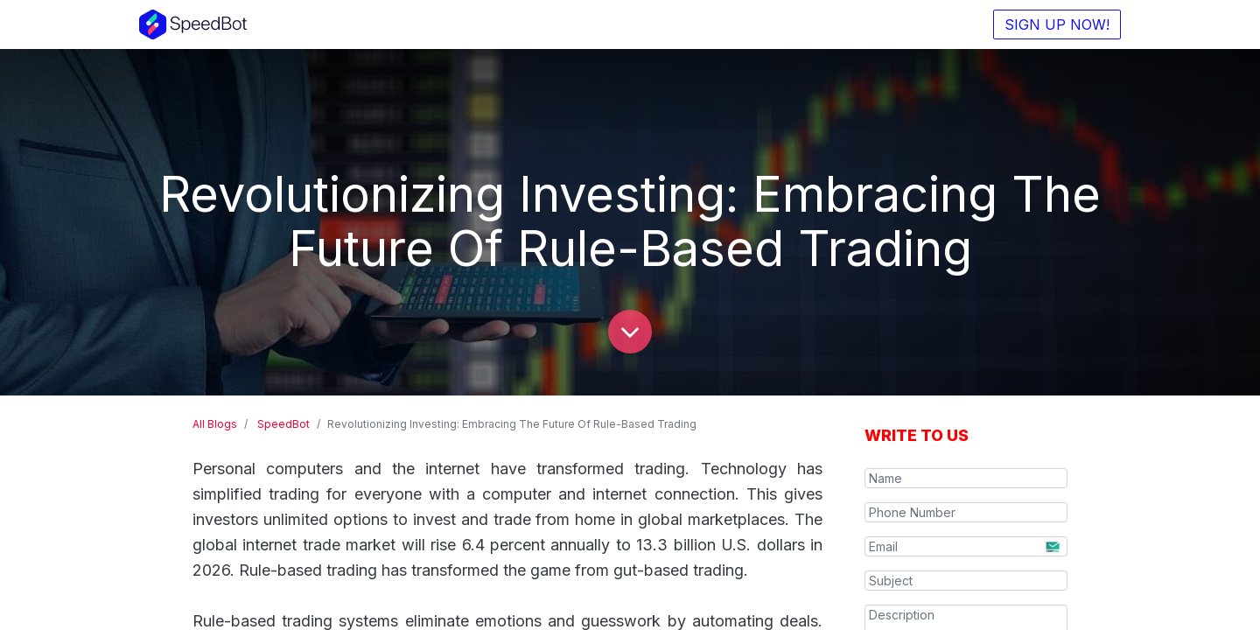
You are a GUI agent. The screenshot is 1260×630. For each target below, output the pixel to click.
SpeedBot (283, 423)
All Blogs (214, 423)
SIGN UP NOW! (1051, 24)
